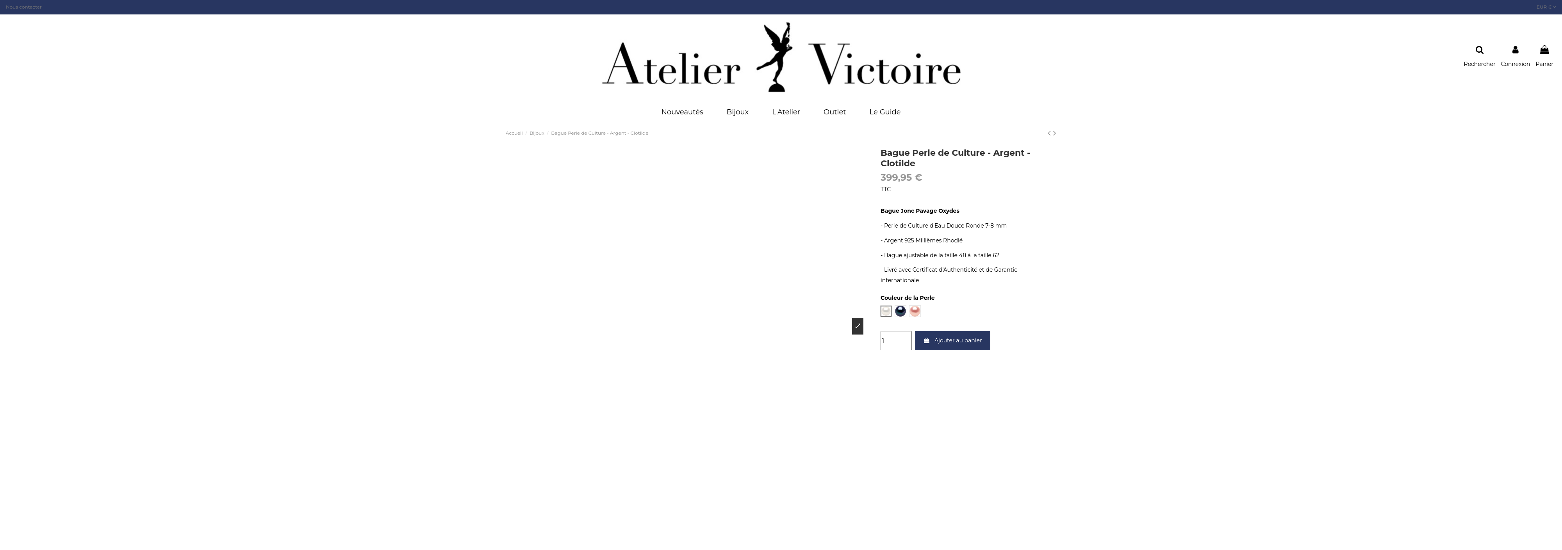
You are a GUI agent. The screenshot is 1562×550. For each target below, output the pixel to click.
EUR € (1546, 7)
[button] (737, 112)
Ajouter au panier (952, 340)
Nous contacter (24, 7)
